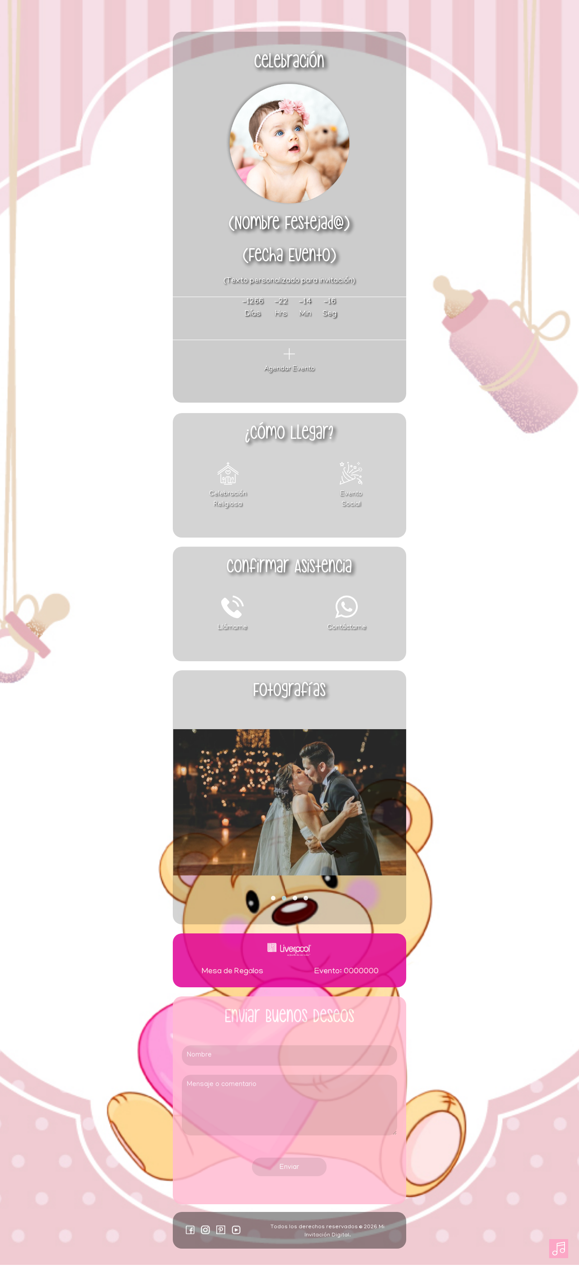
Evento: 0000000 (346, 976)
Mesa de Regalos (232, 976)
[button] (273, 902)
